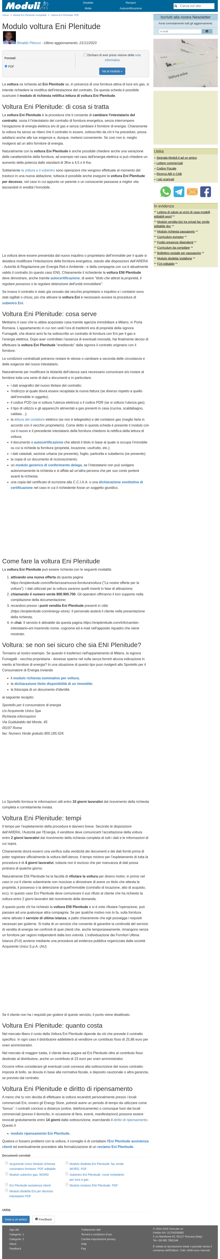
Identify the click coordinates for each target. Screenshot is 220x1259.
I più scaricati (165, 179)
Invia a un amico (16, 1219)
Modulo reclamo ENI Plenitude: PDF (94, 1185)
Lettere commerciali (170, 163)
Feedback (43, 1219)
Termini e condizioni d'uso (96, 1234)
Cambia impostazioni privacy (98, 1239)
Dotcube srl (176, 1228)
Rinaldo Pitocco (29, 43)
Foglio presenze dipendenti (175, 242)
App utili (14, 1229)
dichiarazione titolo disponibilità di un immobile (53, 684)
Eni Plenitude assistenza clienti (30, 1185)
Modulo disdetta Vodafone (174, 258)
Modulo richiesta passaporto (176, 231)
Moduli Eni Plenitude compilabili (30, 15)
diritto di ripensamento (130, 1120)
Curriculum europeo (170, 237)
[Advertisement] (75, 223)
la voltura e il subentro (38, 170)
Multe (88, 8)
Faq (83, 1248)
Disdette (88, 2)
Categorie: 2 (16, 1239)
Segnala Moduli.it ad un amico (177, 157)
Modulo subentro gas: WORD (29, 1174)
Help (84, 1243)
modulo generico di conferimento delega (48, 465)
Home (6, 15)
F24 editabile (165, 264)
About (12, 1243)
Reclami (131, 2)
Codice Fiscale (166, 168)
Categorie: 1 (16, 1234)
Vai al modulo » (112, 71)
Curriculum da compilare (173, 247)
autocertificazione (65, 278)
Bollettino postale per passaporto (179, 253)
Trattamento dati (91, 1229)
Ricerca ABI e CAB (169, 174)
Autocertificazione (131, 8)
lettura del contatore (29, 419)
